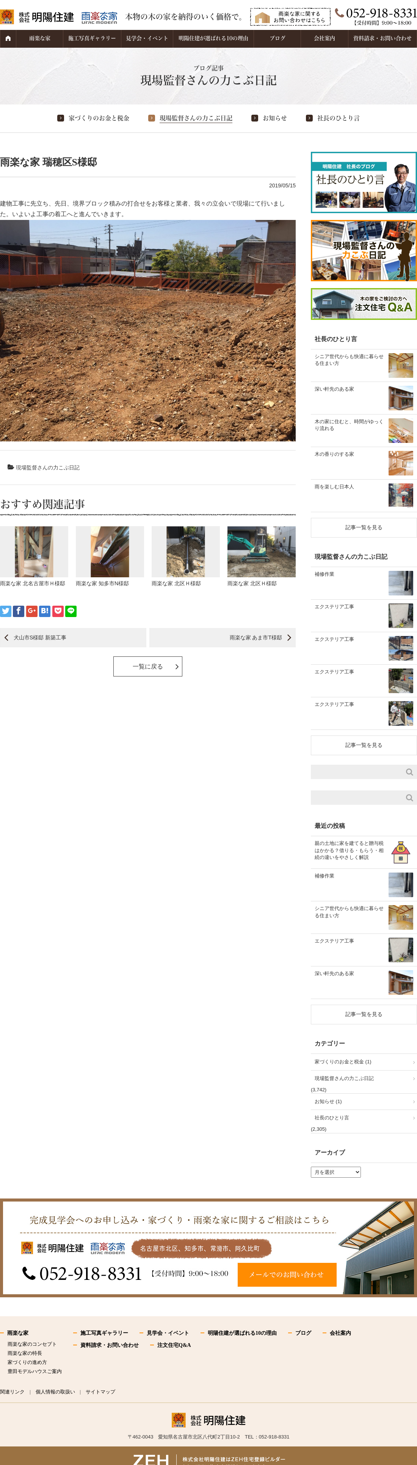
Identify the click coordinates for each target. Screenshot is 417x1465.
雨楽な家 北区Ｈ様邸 (176, 583)
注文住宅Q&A (174, 1345)
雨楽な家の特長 (25, 1353)
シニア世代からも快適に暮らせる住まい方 (349, 360)
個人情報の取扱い (55, 1392)
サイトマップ (100, 1392)
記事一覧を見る (364, 527)
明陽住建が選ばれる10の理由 (213, 38)
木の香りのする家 (334, 454)
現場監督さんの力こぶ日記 (196, 118)
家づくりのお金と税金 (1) (343, 1061)
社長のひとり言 (338, 118)
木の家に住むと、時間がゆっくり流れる (349, 425)
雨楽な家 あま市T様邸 (256, 637)
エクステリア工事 (334, 606)
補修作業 (324, 574)
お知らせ (275, 118)
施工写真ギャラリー (92, 38)
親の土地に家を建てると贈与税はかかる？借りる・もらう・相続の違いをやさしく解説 (349, 850)
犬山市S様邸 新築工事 (40, 637)
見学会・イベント (147, 38)
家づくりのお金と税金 (99, 118)
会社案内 (324, 38)
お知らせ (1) (328, 1101)
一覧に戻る (148, 666)
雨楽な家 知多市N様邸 (102, 583)
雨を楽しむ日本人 (334, 486)
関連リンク (12, 1392)
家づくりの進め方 (27, 1362)
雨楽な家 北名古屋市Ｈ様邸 (32, 583)
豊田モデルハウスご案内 (35, 1371)
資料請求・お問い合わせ (382, 38)
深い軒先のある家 (334, 389)
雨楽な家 (39, 38)
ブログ (277, 38)
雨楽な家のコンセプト (32, 1344)
